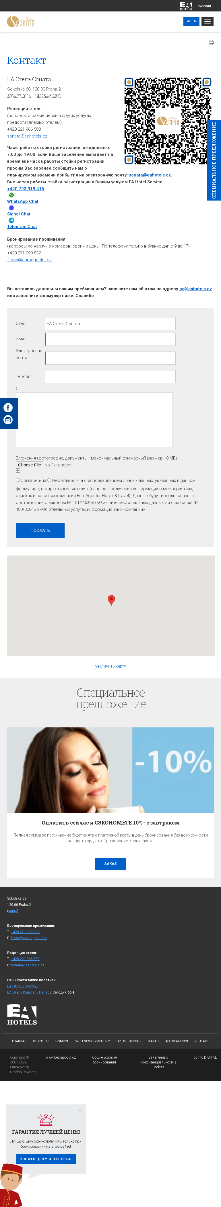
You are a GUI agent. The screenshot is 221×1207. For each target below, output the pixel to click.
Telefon (23, 376)
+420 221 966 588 (25, 959)
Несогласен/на (67, 480)
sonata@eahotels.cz (27, 136)
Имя (20, 339)
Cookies (158, 1067)
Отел (20, 323)
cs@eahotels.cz (195, 288)
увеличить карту (110, 666)
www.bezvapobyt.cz (61, 1057)
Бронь (191, 21)
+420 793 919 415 (25, 188)
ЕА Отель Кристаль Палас (28, 992)
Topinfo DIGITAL (204, 1057)
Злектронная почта (29, 354)
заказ (110, 863)
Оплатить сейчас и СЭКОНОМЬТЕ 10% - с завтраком (110, 822)
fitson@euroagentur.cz (29, 259)
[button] (111, 600)
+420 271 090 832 (25, 932)
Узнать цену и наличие (46, 1159)
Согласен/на (33, 480)
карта (12, 911)
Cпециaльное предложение (214, 160)
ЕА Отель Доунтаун (22, 986)
